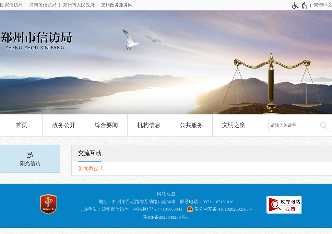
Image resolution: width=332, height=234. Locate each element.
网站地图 (166, 193)
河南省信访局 (42, 5)
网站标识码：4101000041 (158, 209)
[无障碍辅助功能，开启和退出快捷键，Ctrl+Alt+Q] (299, 5)
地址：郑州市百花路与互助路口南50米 (137, 201)
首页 (21, 125)
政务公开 (64, 125)
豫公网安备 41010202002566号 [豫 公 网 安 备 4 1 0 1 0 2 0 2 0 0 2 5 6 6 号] (220, 209)
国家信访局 (11, 5)
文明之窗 (233, 125)
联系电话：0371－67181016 (206, 201)
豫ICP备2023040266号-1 (166, 217)
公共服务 (191, 125)
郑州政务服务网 (117, 5)
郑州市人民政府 (79, 5)
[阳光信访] (30, 159)
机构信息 (148, 125)
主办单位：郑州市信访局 (104, 209)
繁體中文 (323, 5)
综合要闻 (106, 125)
